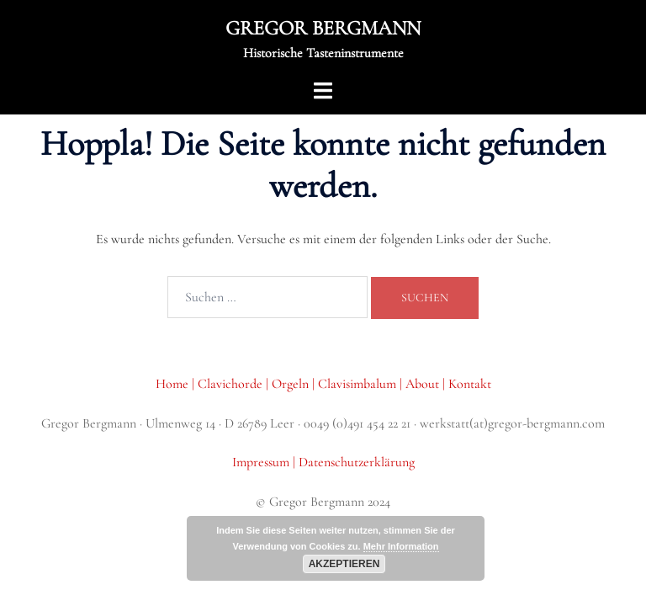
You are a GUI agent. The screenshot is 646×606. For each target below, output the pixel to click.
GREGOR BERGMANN (323, 28)
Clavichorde (232, 383)
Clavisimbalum (357, 383)
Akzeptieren (344, 564)
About (422, 383)
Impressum (262, 462)
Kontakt (469, 383)
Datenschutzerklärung (357, 462)
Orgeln (292, 383)
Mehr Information (401, 546)
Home (174, 383)
